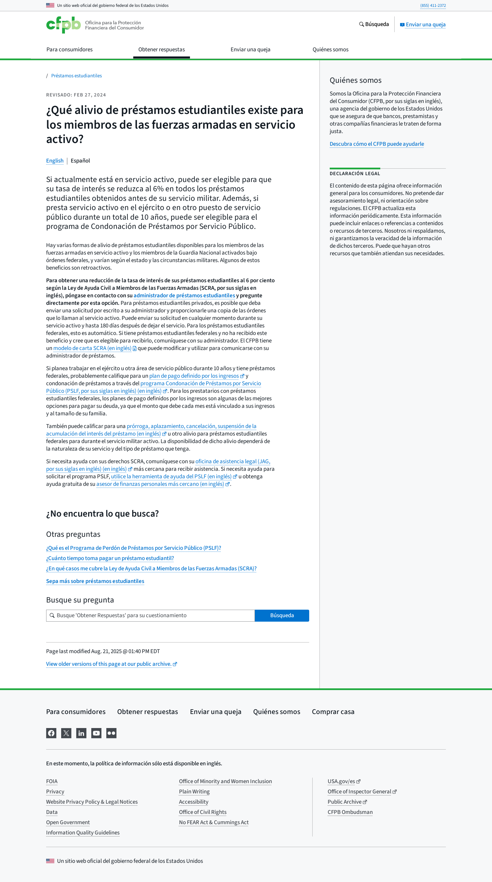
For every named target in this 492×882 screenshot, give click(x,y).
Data (52, 812)
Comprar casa (333, 711)
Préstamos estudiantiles (76, 76)
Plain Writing (194, 792)
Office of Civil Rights (203, 812)
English (55, 161)
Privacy (55, 792)
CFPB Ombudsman (350, 812)
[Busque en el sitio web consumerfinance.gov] (374, 24)
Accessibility (193, 802)
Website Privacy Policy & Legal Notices (92, 802)
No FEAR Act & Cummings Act (214, 822)
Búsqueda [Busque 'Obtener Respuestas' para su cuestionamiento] (282, 615)
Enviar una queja (423, 25)
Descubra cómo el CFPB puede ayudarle (377, 144)
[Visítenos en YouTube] (96, 732)
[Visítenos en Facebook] (51, 732)
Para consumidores (76, 711)
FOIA (51, 781)
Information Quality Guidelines (83, 833)
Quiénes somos (276, 711)
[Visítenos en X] (66, 732)
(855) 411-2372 (433, 5)
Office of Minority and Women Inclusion (225, 781)
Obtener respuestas (147, 711)
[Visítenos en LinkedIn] (81, 732)
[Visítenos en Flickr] (111, 732)
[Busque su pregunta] (150, 616)
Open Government (68, 822)
